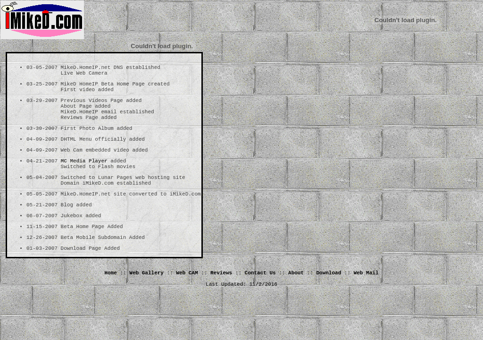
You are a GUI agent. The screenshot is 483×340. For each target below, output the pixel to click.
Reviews (221, 303)
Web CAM (187, 303)
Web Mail (366, 303)
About (296, 303)
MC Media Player (84, 177)
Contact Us (260, 303)
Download (328, 303)
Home (111, 303)
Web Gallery (146, 303)
